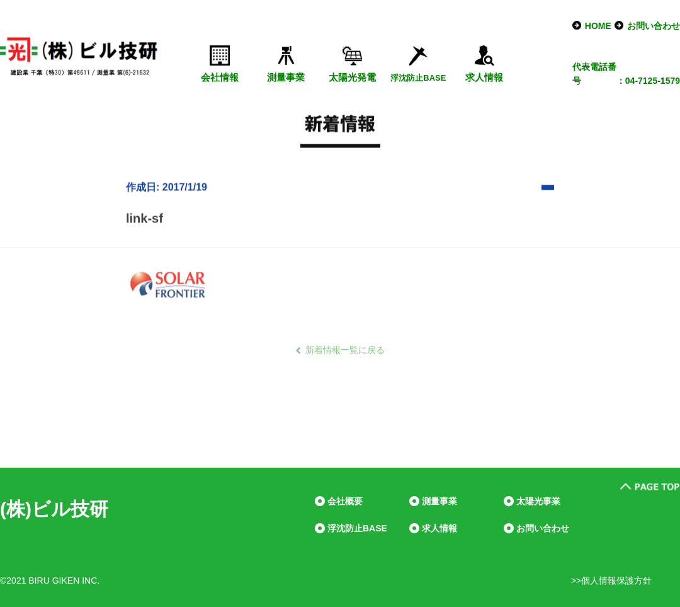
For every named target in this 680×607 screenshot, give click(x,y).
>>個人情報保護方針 (611, 580)
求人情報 (484, 77)
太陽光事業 (538, 501)
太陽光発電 (352, 77)
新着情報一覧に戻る (345, 350)
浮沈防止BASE (357, 528)
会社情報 (220, 77)
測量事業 (286, 77)
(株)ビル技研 (54, 509)
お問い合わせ (653, 26)
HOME (598, 26)
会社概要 (345, 501)
